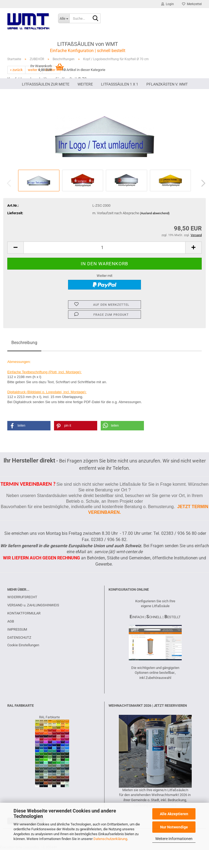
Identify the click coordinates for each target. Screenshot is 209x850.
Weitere (85, 84)
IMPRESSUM (17, 629)
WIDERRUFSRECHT (22, 597)
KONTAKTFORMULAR (24, 613)
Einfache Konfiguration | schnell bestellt (87, 50)
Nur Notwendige (174, 827)
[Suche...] (63, 18)
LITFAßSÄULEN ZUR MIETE (45, 84)
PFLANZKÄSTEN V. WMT (167, 84)
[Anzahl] (104, 248)
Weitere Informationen (174, 839)
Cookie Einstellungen (23, 645)
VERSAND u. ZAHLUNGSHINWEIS (33, 605)
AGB (10, 621)
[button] (201, 183)
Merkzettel (192, 4)
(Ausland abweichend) (155, 213)
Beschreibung (24, 342)
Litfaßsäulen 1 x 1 (119, 84)
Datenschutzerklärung (110, 839)
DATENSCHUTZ (19, 637)
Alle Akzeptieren (174, 814)
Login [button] (167, 4)
